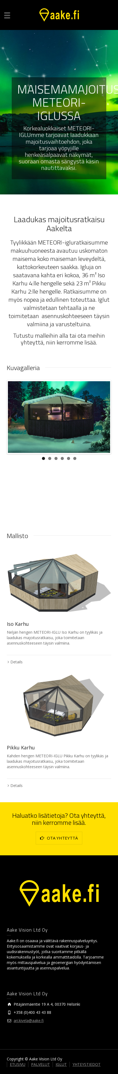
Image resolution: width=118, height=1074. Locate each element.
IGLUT (61, 1064)
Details (16, 661)
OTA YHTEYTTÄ (59, 838)
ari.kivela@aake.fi (29, 1020)
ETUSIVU (17, 1064)
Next (101, 416)
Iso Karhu (18, 624)
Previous (16, 416)
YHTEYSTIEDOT (86, 1064)
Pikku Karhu (21, 747)
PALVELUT (40, 1064)
